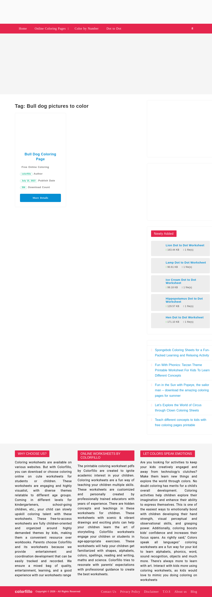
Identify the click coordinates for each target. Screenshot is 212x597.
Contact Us (108, 591)
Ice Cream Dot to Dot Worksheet (181, 281)
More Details (40, 197)
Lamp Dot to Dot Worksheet (186, 262)
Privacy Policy (130, 591)
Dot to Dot (113, 28)
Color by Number (87, 28)
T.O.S (166, 591)
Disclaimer (151, 591)
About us (180, 591)
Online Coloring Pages (50, 28)
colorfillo (26, 174)
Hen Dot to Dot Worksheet (185, 317)
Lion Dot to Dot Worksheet (185, 245)
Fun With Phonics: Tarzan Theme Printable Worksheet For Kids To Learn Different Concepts (182, 370)
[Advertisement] (106, 63)
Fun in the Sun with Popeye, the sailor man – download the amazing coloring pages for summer (182, 390)
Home (23, 28)
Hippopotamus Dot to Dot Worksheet (184, 300)
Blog (194, 591)
